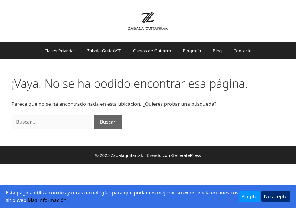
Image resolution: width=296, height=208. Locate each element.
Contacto (243, 50)
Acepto (249, 196)
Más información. (48, 200)
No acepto (276, 196)
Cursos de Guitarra (152, 50)
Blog (217, 50)
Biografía (192, 50)
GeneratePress (186, 155)
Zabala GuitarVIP (104, 50)
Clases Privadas (60, 50)
